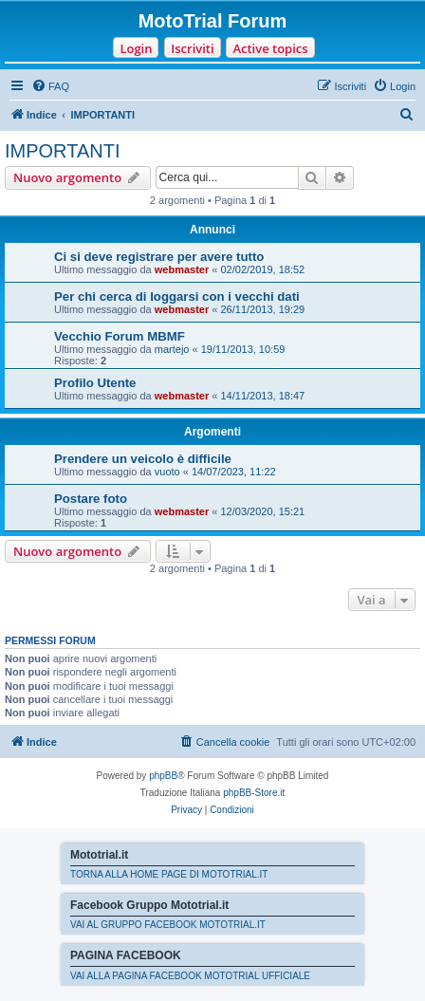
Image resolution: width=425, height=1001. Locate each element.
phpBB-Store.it (254, 793)
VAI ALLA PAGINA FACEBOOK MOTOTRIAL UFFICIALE (190, 976)
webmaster (182, 269)
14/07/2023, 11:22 (234, 471)
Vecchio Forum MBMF (119, 336)
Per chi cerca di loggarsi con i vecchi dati (177, 296)
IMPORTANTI (62, 150)
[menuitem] (50, 86)
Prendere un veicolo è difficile (142, 459)
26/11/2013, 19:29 (263, 309)
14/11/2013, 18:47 (263, 395)
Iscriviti (192, 48)
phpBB (163, 775)
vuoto (167, 471)
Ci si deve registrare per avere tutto (159, 257)
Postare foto (90, 498)
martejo (172, 349)
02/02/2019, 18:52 (263, 269)
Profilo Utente (95, 383)
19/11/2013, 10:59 (243, 349)
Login (136, 48)
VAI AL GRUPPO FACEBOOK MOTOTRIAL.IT (168, 924)
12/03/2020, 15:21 (263, 511)
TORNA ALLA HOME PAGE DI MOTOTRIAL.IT (169, 874)
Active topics (269, 48)
